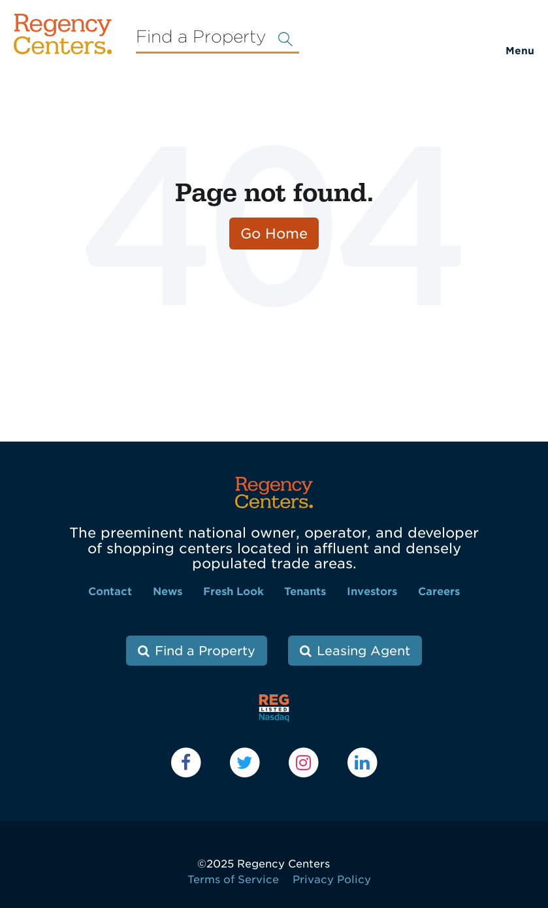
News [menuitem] (167, 591)
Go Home (274, 233)
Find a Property (205, 650)
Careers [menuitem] (439, 591)
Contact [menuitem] (110, 591)
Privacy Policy (332, 879)
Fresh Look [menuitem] (233, 591)
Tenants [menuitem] (305, 591)
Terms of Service (233, 879)
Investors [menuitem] (372, 591)
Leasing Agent (363, 650)
